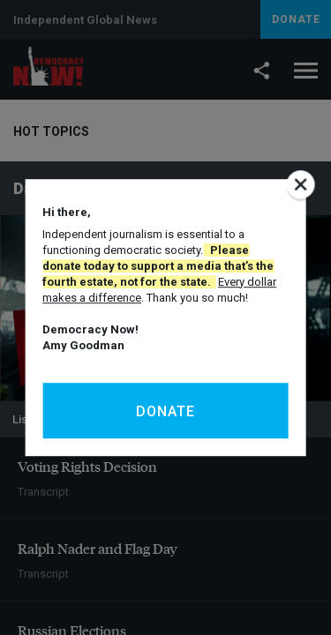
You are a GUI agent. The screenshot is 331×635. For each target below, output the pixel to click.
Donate (165, 411)
